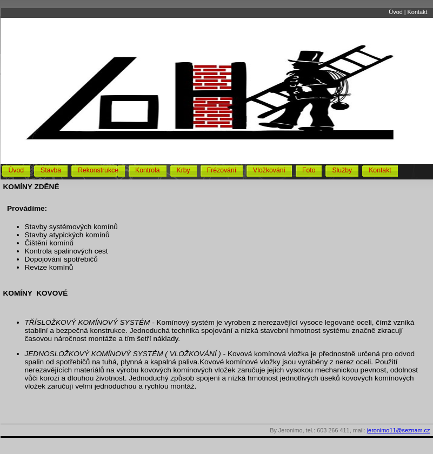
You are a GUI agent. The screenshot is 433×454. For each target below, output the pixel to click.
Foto (308, 170)
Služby (342, 170)
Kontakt (418, 12)
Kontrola (147, 170)
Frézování (221, 170)
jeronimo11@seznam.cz (398, 430)
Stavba (51, 170)
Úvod (395, 12)
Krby (183, 170)
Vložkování (269, 170)
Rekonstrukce (98, 170)
